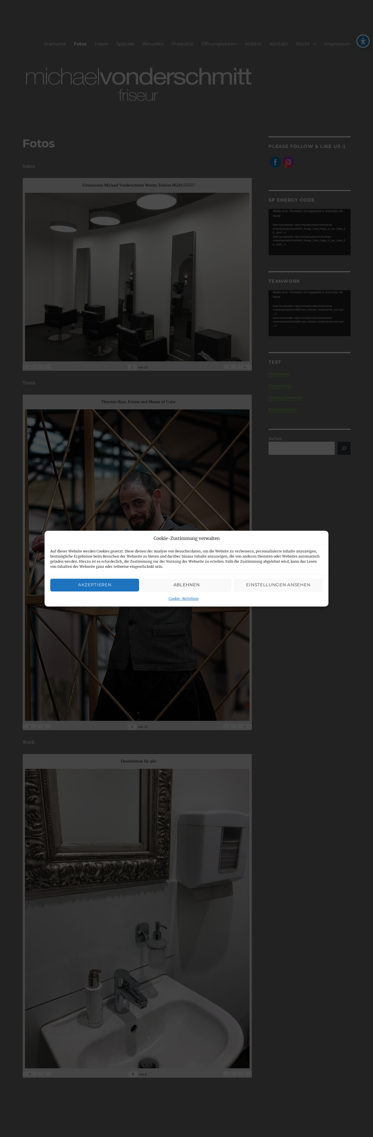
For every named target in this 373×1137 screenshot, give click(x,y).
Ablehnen (186, 585)
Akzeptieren (95, 585)
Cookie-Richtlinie (184, 598)
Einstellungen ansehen (278, 585)
